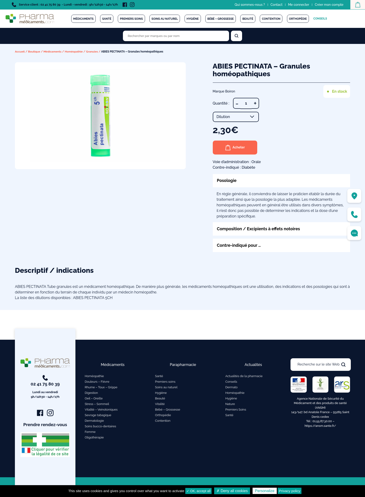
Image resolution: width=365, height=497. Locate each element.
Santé (106, 18)
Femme (90, 432)
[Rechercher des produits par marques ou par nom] (176, 36)
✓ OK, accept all (198, 491)
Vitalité (160, 404)
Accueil (20, 51)
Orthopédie (298, 18)
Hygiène (193, 18)
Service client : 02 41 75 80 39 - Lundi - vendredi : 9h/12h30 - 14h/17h (65, 4)
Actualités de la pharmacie (244, 376)
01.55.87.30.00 (322, 421)
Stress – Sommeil (97, 404)
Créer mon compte (328, 5)
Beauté (247, 18)
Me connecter (298, 5)
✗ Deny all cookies (232, 491)
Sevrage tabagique (98, 415)
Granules (93, 51)
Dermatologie (94, 420)
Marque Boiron (224, 91)
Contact (276, 5)
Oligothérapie (94, 437)
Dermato (231, 387)
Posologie (227, 180)
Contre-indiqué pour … (239, 245)
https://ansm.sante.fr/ (320, 426)
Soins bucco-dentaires (100, 426)
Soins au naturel (165, 18)
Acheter (235, 147)
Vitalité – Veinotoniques (101, 409)
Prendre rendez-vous (45, 424)
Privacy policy (289, 491)
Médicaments (83, 18)
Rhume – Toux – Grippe (101, 387)
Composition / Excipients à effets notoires (259, 228)
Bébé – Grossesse (220, 18)
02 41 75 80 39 (45, 387)
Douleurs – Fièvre (97, 381)
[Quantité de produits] (246, 103)
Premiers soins (131, 18)
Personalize (264, 491)
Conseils (320, 18)
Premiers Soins (235, 409)
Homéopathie (74, 51)
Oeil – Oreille (94, 398)
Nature (230, 404)
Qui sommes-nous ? (249, 5)
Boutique (34, 51)
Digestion (91, 393)
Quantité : (221, 103)
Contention (271, 18)
